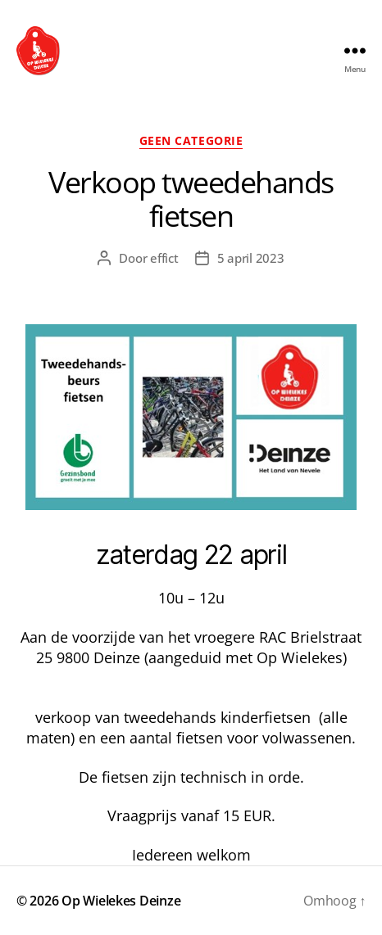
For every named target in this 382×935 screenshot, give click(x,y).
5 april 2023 (250, 258)
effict (164, 258)
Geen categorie (191, 140)
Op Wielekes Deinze (120, 901)
